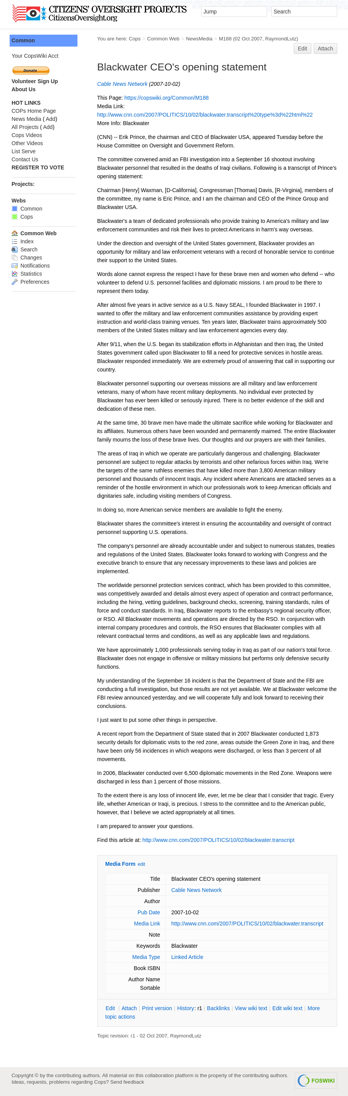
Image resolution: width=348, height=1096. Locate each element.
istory (185, 1008)
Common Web (163, 39)
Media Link (147, 923)
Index (23, 241)
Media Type (146, 957)
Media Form (120, 864)
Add (50, 119)
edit (141, 864)
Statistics (27, 274)
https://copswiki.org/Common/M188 (166, 98)
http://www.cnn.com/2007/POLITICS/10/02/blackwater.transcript (219, 840)
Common (23, 40)
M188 (225, 39)
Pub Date (149, 912)
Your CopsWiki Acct (35, 56)
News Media (26, 119)
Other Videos (27, 143)
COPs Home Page (34, 111)
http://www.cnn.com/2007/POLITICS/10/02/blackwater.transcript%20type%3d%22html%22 (205, 115)
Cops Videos (27, 135)
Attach (325, 48)
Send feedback (127, 1082)
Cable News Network (122, 84)
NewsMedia (199, 39)
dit (111, 1008)
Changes (27, 257)
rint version (157, 1008)
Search (24, 249)
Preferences (30, 282)
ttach (129, 1008)
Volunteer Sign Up (35, 81)
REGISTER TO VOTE (38, 167)
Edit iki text (287, 1008)
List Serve (23, 151)
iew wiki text (251, 1008)
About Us (23, 89)
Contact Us (25, 159)
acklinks (218, 1008)
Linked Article (187, 957)
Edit (302, 48)
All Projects (25, 127)
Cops (135, 39)
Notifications (31, 266)
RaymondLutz (280, 39)
